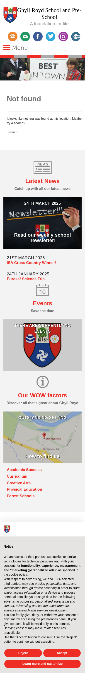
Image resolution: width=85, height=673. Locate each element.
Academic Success (24, 470)
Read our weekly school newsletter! (42, 237)
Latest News (42, 181)
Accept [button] (62, 653)
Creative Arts (19, 483)
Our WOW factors (42, 395)
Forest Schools (21, 496)
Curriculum (17, 476)
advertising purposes (18, 601)
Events (42, 303)
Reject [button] (23, 653)
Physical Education (24, 489)
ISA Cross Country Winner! (31, 263)
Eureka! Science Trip (26, 279)
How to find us (42, 456)
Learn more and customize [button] (42, 663)
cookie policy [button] (18, 574)
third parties (12, 583)
